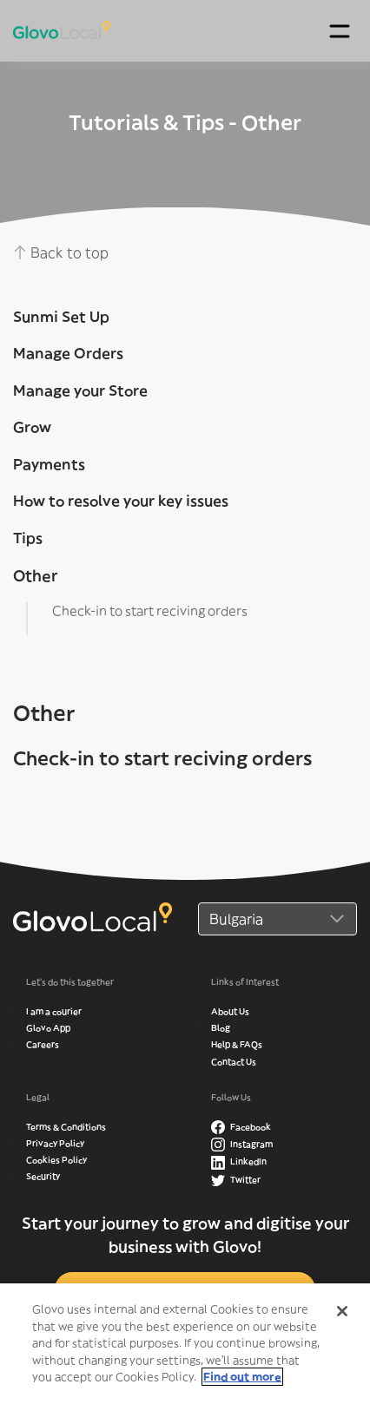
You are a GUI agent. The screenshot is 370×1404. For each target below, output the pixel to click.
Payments (49, 464)
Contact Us (233, 1061)
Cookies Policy (56, 1159)
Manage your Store (80, 390)
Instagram (242, 1144)
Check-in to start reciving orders (150, 610)
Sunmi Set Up (61, 316)
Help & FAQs (236, 1044)
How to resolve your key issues (120, 500)
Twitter (236, 1179)
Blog (220, 1027)
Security (43, 1176)
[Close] (342, 1315)
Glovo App (48, 1027)
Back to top (61, 253)
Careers (42, 1044)
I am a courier (54, 1011)
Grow (32, 426)
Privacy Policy (55, 1143)
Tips (28, 538)
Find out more (242, 1381)
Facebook (241, 1126)
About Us (230, 1011)
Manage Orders (68, 353)
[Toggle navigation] (339, 31)
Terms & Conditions (66, 1126)
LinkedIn (239, 1161)
